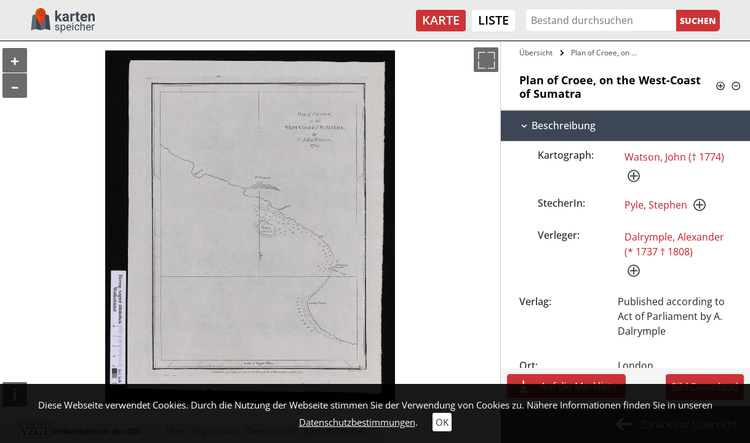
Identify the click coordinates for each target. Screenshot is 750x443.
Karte (441, 20)
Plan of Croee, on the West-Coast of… (605, 52)
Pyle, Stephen (655, 205)
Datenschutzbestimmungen (357, 422)
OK (442, 422)
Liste (493, 20)
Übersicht (536, 52)
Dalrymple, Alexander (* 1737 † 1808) (674, 244)
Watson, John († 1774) (674, 157)
